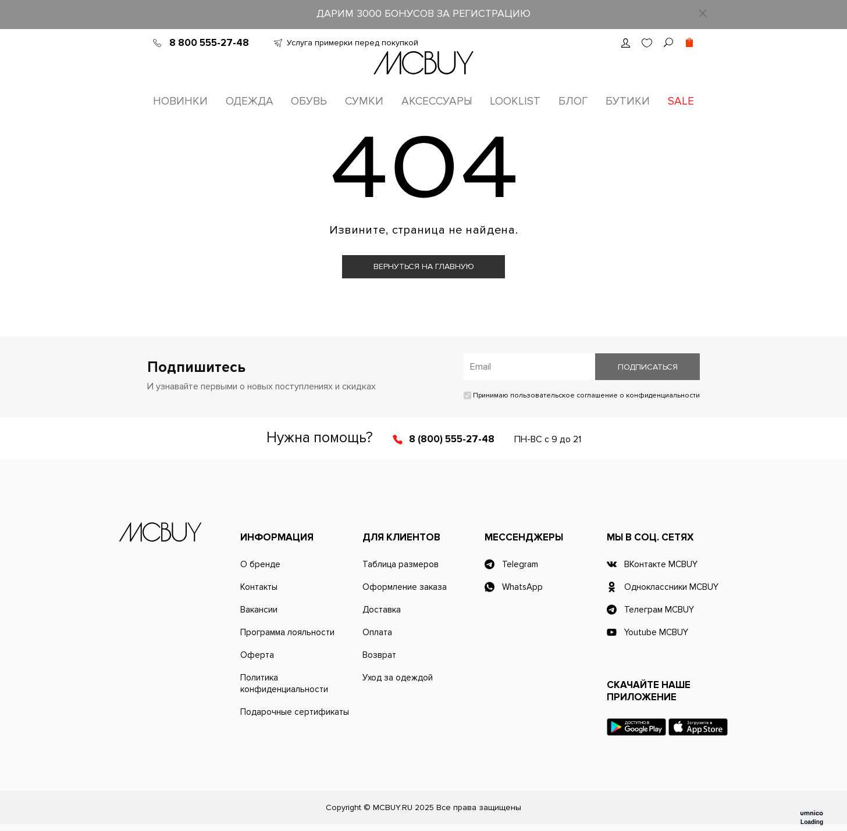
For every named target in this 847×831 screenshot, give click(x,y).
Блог (573, 101)
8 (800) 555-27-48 (451, 439)
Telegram (520, 564)
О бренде (260, 564)
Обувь (309, 101)
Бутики (628, 101)
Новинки (180, 101)
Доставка (381, 609)
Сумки (364, 101)
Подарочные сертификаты (294, 712)
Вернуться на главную (423, 266)
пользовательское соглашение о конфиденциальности (605, 395)
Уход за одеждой (397, 677)
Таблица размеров (400, 564)
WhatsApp (522, 587)
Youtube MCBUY (656, 632)
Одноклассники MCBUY (671, 587)
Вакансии (258, 609)
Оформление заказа (404, 587)
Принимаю (582, 395)
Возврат (379, 655)
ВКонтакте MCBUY (660, 564)
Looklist (515, 101)
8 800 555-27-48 (209, 43)
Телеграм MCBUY (659, 609)
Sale (681, 101)
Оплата (377, 632)
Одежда (249, 101)
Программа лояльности (287, 632)
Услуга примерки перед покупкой (352, 43)
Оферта (257, 655)
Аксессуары (436, 101)
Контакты (258, 587)
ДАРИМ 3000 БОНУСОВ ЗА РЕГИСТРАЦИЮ (423, 13)
